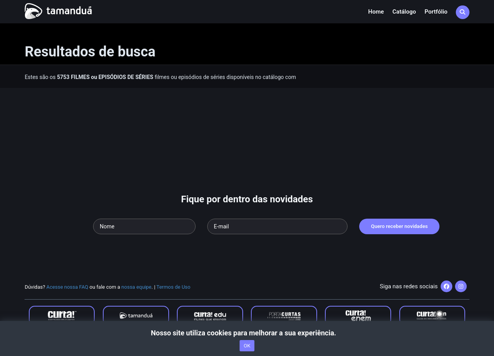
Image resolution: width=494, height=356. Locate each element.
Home (376, 11)
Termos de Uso (174, 287)
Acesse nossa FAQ (67, 287)
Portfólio (436, 11)
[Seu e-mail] (277, 226)
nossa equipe (137, 287)
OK (246, 346)
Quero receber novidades (399, 226)
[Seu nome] (144, 226)
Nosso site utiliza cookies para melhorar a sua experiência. (247, 333)
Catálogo (404, 11)
